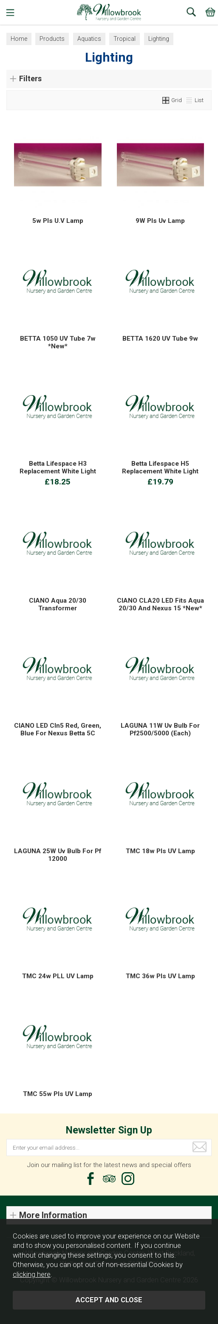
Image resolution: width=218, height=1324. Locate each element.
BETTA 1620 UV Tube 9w (160, 338)
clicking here (32, 1274)
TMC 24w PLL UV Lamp (57, 976)
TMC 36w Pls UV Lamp (160, 976)
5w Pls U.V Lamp (57, 221)
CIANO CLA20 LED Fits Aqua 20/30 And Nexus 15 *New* (160, 604)
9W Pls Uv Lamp (160, 221)
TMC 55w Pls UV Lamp (57, 1094)
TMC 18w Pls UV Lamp (160, 851)
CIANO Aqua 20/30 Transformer (57, 604)
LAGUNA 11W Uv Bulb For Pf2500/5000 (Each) (160, 729)
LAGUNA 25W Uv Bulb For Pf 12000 (57, 855)
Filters (30, 78)
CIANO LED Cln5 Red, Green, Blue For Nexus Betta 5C (57, 729)
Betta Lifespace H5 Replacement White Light (160, 467)
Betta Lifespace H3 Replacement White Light (58, 467)
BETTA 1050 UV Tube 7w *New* (58, 342)
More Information (53, 1215)
